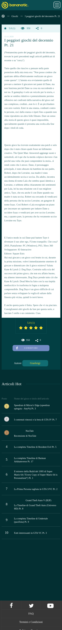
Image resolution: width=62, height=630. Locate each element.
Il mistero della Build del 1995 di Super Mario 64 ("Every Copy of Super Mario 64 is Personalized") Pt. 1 (36, 474)
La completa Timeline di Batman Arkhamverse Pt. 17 (30, 460)
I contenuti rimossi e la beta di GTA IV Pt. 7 (35, 419)
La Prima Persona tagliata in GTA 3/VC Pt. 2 (36, 489)
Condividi (27, 348)
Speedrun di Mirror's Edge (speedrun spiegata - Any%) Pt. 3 (32, 407)
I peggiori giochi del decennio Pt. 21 (42, 16)
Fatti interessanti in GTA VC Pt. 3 (30, 533)
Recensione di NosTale (25, 436)
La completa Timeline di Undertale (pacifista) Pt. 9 (31, 520)
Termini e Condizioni (31, 622)
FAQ (31, 613)
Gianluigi (35, 363)
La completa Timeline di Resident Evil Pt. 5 (35, 447)
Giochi (15, 16)
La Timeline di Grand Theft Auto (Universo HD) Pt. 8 (35, 507)
